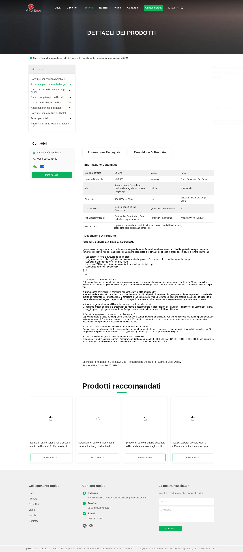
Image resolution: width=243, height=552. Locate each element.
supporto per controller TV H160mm (103, 365)
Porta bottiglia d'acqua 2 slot (110, 362)
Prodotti (88, 7)
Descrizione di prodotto (150, 152)
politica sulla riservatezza (38, 548)
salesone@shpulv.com (49, 152)
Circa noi (72, 7)
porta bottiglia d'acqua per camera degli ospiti (154, 362)
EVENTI (103, 7)
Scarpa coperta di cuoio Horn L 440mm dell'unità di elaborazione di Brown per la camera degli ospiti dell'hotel (191, 444)
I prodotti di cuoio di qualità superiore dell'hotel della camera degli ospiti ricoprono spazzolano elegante (145, 444)
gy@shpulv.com (95, 518)
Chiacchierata (153, 7)
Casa (57, 7)
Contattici (133, 7)
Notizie (32, 515)
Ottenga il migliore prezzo (168, 122)
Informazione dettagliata (104, 152)
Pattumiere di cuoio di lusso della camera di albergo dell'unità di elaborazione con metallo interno (96, 444)
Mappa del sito (60, 548)
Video (117, 7)
